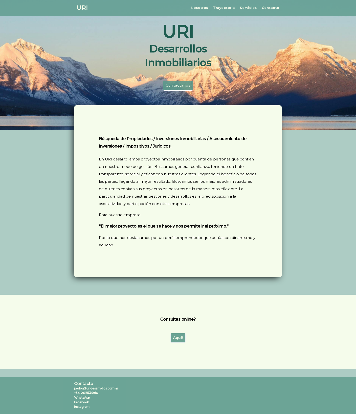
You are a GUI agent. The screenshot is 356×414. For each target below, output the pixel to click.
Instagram (81, 407)
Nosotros (199, 8)
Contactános (178, 85)
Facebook (81, 402)
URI (82, 7)
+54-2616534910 (86, 393)
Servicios (248, 8)
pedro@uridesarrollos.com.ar (96, 388)
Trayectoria (224, 8)
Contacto (270, 8)
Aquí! (178, 338)
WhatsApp (82, 397)
